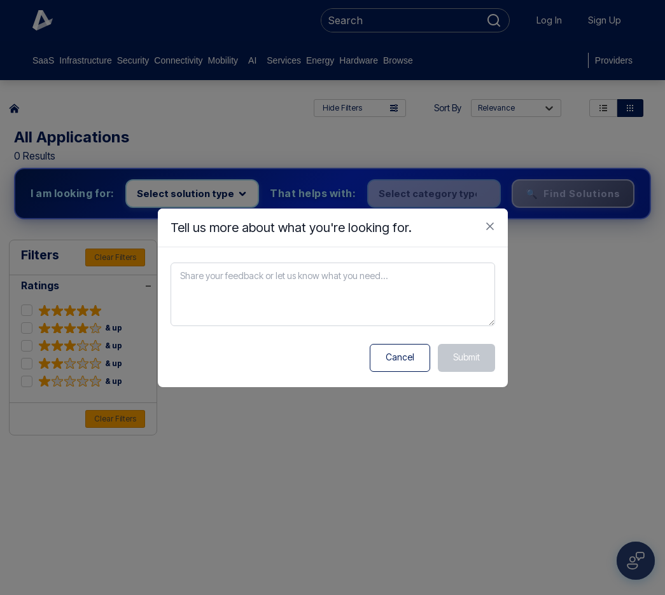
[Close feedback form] (490, 226)
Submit (466, 357)
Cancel (400, 357)
